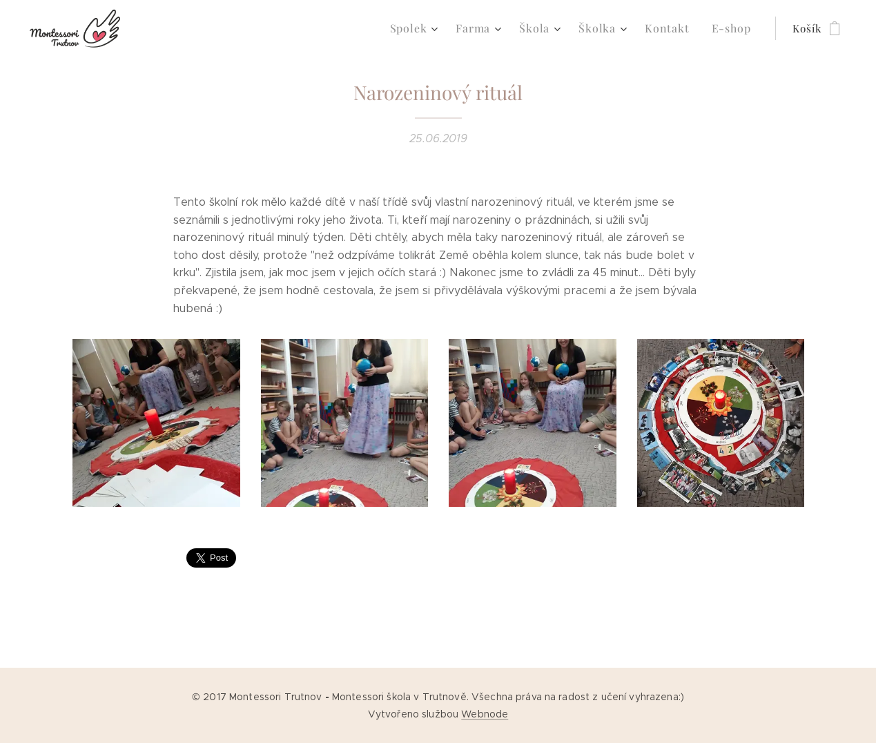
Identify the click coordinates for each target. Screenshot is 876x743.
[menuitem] (430, 28)
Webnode (484, 714)
